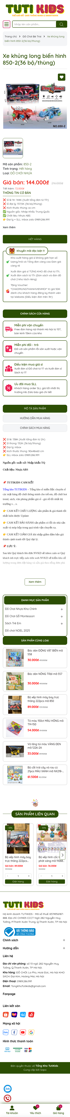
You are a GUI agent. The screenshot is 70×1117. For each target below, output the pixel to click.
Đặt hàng (18, 881)
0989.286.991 (24, 981)
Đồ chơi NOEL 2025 (17, 630)
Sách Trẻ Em (13, 623)
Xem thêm (9, 227)
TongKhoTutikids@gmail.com (28, 986)
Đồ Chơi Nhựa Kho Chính (21, 609)
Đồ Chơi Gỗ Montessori (20, 616)
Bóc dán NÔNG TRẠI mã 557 (45, 674)
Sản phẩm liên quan (35, 814)
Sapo (43, 1069)
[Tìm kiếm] (61, 24)
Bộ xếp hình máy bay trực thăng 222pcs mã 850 (43, 699)
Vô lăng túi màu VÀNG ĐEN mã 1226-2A (44, 746)
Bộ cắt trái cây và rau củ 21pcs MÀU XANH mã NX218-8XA (45, 769)
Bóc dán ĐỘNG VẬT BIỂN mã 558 (45, 652)
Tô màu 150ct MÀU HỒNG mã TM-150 (45, 722)
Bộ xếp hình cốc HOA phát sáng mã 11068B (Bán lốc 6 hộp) (52, 859)
